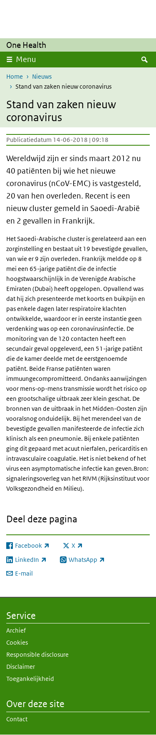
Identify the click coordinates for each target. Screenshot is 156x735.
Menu (26, 59)
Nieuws (42, 76)
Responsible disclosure (37, 654)
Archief (16, 630)
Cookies (17, 642)
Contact (16, 719)
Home (14, 76)
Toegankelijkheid (30, 679)
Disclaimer (20, 666)
